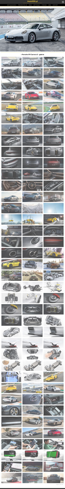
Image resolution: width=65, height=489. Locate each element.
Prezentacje (22, 5)
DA (30, 5)
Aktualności (11, 5)
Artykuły (36, 5)
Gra (49, 5)
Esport (55, 5)
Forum (44, 5)
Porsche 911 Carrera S (30, 54)
